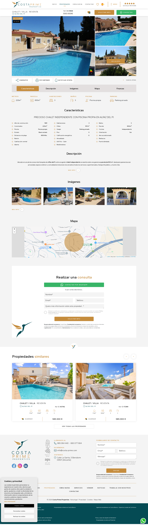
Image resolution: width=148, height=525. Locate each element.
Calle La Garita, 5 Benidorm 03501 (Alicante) (69, 459)
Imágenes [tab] (74, 88)
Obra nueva (77, 4)
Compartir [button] (22, 80)
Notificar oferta (63, 80)
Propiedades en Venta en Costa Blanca (65, 508)
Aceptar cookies (19, 506)
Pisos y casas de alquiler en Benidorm (105, 518)
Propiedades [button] (65, 4)
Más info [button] (19, 210)
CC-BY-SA (133, 257)
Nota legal (74, 501)
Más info (74, 170)
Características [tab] (27, 88)
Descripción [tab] (51, 88)
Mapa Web (97, 501)
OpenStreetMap (120, 257)
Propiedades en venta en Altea (42, 521)
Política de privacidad (121, 463)
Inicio (54, 4)
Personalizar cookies (19, 511)
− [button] (14, 233)
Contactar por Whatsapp (74, 285)
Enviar (116, 471)
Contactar (89, 4)
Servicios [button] (78, 489)
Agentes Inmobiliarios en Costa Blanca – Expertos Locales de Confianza (116, 508)
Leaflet (108, 257)
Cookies (90, 501)
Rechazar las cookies (19, 516)
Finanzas (120, 88)
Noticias (101, 489)
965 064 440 (62, 444)
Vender (90, 489)
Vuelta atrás (129, 80)
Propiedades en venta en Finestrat (105, 521)
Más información (9, 502)
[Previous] (126, 357)
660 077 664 (76, 444)
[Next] (133, 357)
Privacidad (82, 501)
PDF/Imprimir (43, 80)
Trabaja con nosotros (120, 489)
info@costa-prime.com (67, 451)
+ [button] (14, 230)
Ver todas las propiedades (74, 427)
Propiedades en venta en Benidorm (42, 518)
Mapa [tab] (97, 88)
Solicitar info (104, 12)
